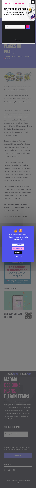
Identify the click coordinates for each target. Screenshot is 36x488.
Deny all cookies (18, 249)
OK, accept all (18, 245)
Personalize (18, 253)
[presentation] (16, 33)
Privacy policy (18, 256)
